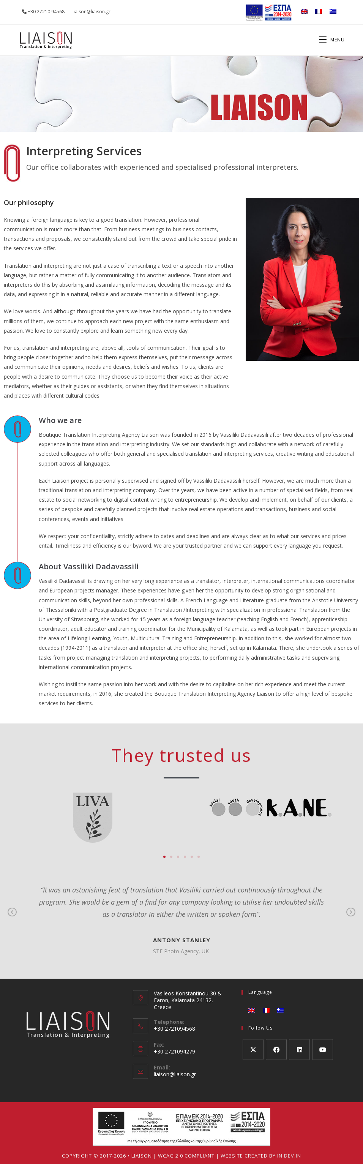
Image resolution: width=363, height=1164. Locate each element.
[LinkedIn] (299, 1049)
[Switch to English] (304, 11)
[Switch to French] (318, 11)
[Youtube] (322, 1049)
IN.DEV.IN (289, 1155)
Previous (12, 917)
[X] (253, 1049)
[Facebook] (276, 1049)
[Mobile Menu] (332, 39)
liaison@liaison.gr (175, 1074)
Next (351, 917)
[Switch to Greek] (333, 11)
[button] (164, 857)
